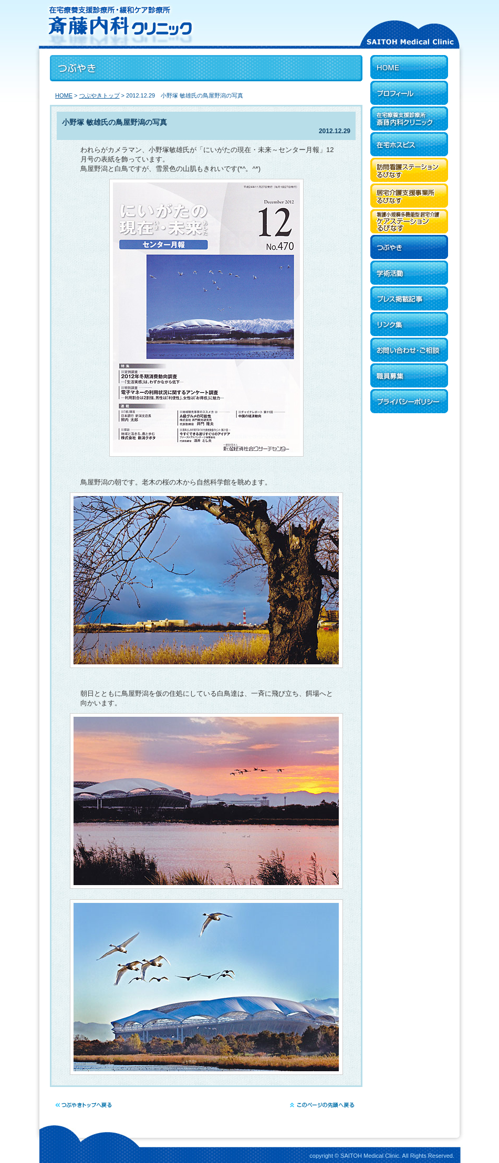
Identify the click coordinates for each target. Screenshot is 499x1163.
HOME (63, 95)
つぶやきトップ (99, 95)
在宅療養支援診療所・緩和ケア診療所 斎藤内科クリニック (189, 23)
